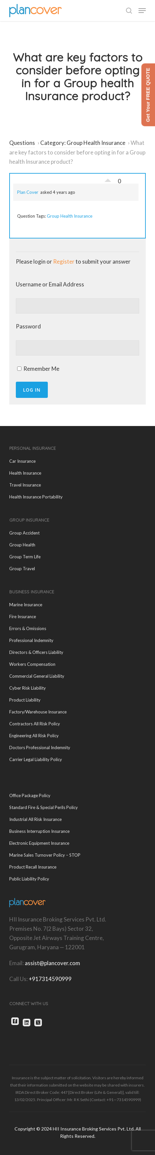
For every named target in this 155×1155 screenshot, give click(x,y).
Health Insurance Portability (36, 496)
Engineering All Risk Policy (34, 735)
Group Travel (22, 568)
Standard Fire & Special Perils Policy (43, 807)
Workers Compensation (32, 664)
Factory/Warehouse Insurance (38, 711)
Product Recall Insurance (32, 867)
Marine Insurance (25, 604)
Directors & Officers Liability (36, 652)
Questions (22, 142)
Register (64, 261)
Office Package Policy (29, 795)
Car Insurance (22, 461)
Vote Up (108, 178)
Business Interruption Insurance (39, 831)
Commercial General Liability (36, 676)
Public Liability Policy (29, 878)
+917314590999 (50, 978)
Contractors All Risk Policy (34, 723)
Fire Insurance (22, 616)
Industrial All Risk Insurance (35, 819)
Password (28, 326)
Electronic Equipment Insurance (39, 843)
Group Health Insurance (69, 216)
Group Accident (24, 532)
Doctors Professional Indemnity (39, 747)
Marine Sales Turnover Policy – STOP (44, 855)
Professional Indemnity (31, 640)
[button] (142, 10)
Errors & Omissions (27, 628)
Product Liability (25, 700)
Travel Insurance (25, 485)
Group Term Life (25, 556)
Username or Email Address (50, 284)
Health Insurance (25, 473)
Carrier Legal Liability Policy (35, 759)
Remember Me (38, 368)
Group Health (22, 544)
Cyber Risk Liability (27, 688)
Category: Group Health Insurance (82, 142)
